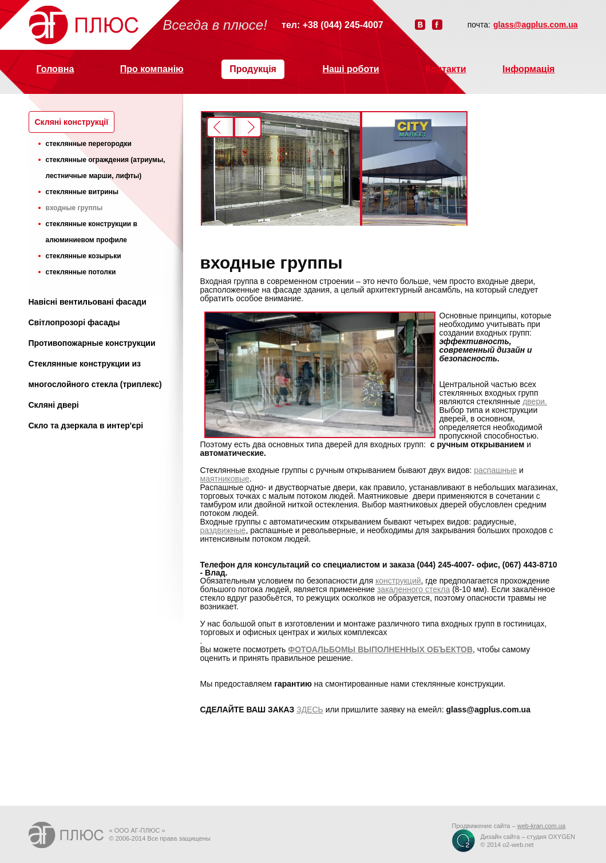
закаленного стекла (413, 589)
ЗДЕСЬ (309, 709)
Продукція (252, 69)
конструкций (398, 580)
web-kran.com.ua (541, 825)
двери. (534, 401)
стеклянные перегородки (89, 144)
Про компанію (152, 69)
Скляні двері (54, 404)
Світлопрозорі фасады (74, 322)
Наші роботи (350, 69)
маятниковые (224, 478)
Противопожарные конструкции (92, 343)
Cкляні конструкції (72, 122)
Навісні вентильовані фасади (87, 301)
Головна (55, 69)
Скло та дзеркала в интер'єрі (86, 425)
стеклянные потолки (81, 272)
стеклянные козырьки (83, 256)
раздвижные (223, 530)
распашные (495, 470)
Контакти (445, 69)
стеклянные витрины (82, 192)
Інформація (528, 69)
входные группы (74, 208)
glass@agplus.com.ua (535, 24)
